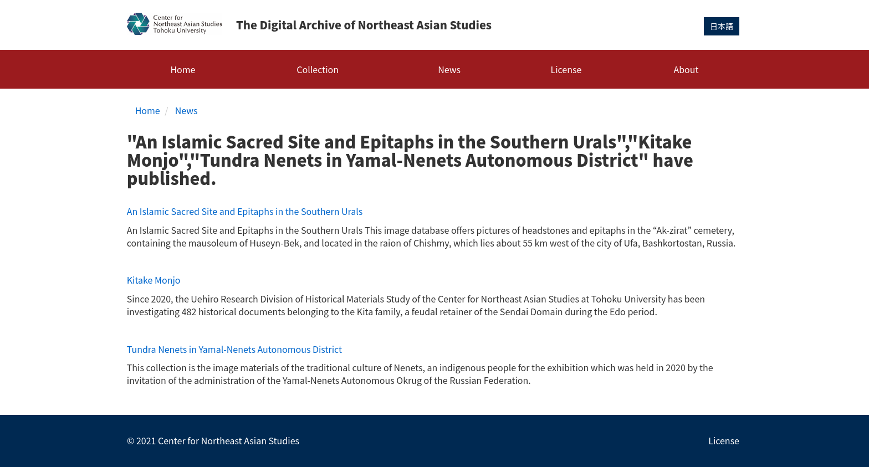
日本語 (721, 26)
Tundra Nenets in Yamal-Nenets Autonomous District (234, 349)
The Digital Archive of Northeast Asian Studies (364, 25)
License (566, 69)
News (449, 69)
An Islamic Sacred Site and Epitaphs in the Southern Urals (245, 211)
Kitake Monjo (154, 279)
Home (182, 69)
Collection (318, 69)
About (685, 69)
